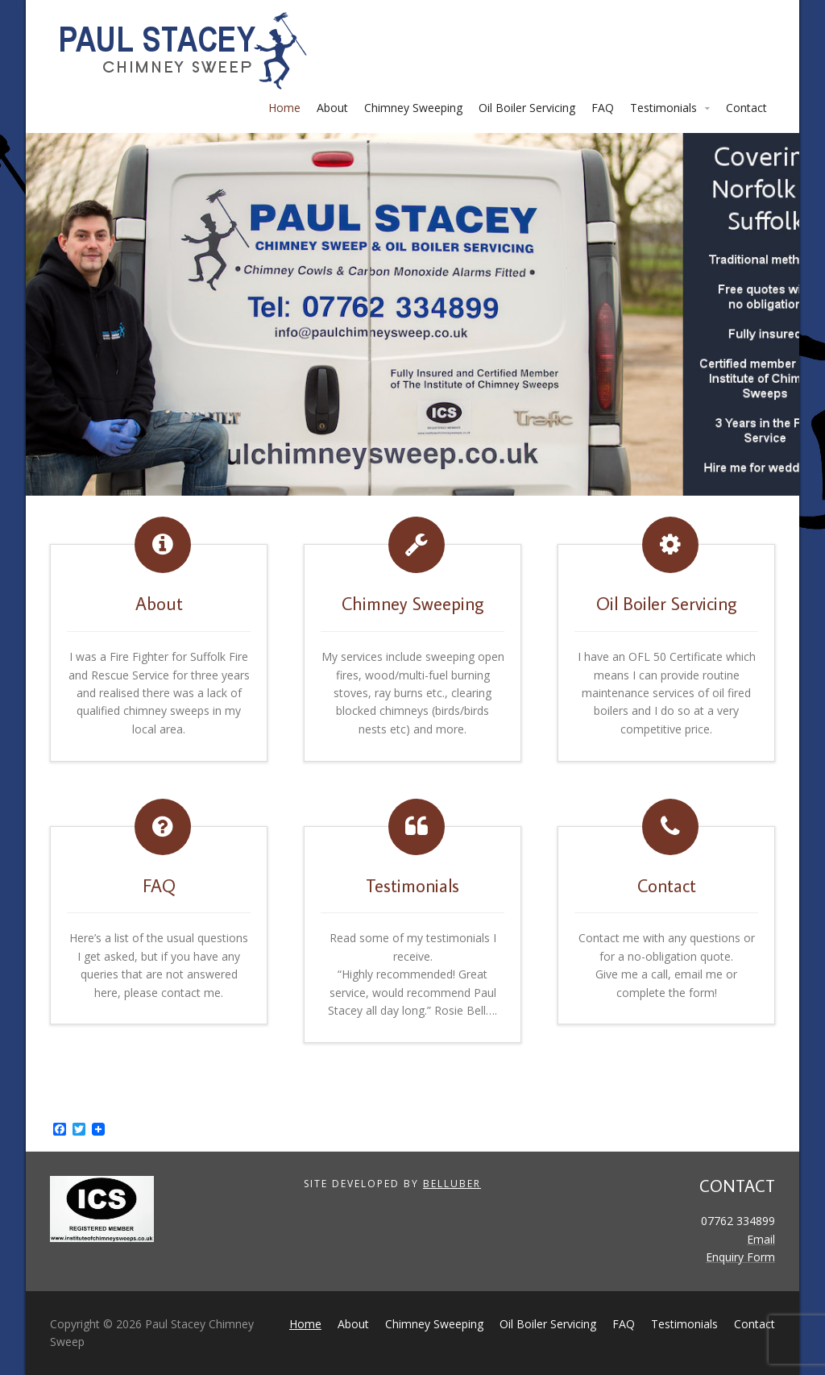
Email (761, 1239)
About (332, 107)
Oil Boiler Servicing (527, 107)
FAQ (602, 107)
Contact (746, 107)
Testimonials (663, 107)
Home (284, 107)
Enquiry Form (740, 1257)
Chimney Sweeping (413, 107)
